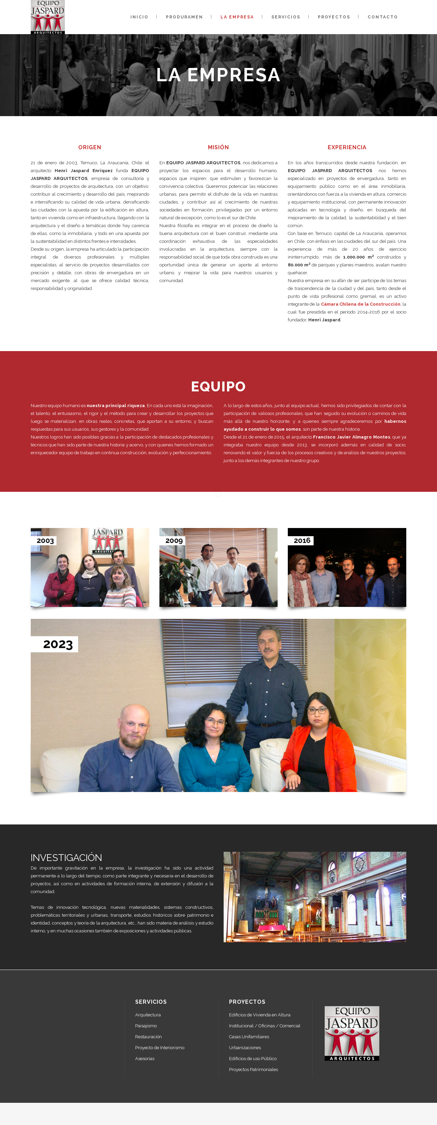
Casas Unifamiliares (249, 1036)
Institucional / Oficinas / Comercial (264, 1025)
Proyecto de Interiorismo (159, 1047)
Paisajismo (146, 1025)
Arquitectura (148, 1014)
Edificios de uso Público (253, 1058)
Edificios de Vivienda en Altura (260, 1014)
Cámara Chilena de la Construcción (360, 304)
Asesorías (144, 1058)
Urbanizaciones (245, 1047)
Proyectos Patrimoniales (253, 1069)
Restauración (148, 1036)
